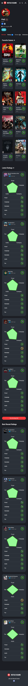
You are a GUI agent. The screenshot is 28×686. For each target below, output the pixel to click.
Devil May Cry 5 (11, 478)
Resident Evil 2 (11, 222)
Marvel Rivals (11, 621)
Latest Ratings (8, 168)
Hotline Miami (11, 527)
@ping (2, 21)
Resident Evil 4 (11, 429)
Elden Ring (10, 271)
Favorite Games (8, 40)
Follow (3, 29)
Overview (3, 34)
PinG (3, 19)
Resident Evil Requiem (13, 576)
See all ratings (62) (14, 418)
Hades (9, 320)
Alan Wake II (10, 369)
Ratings (10, 34)
